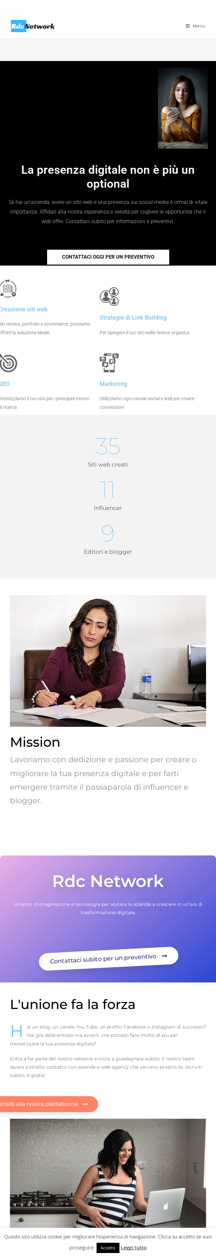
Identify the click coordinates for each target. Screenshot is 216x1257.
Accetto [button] (108, 1248)
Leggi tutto (134, 1247)
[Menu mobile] (195, 26)
